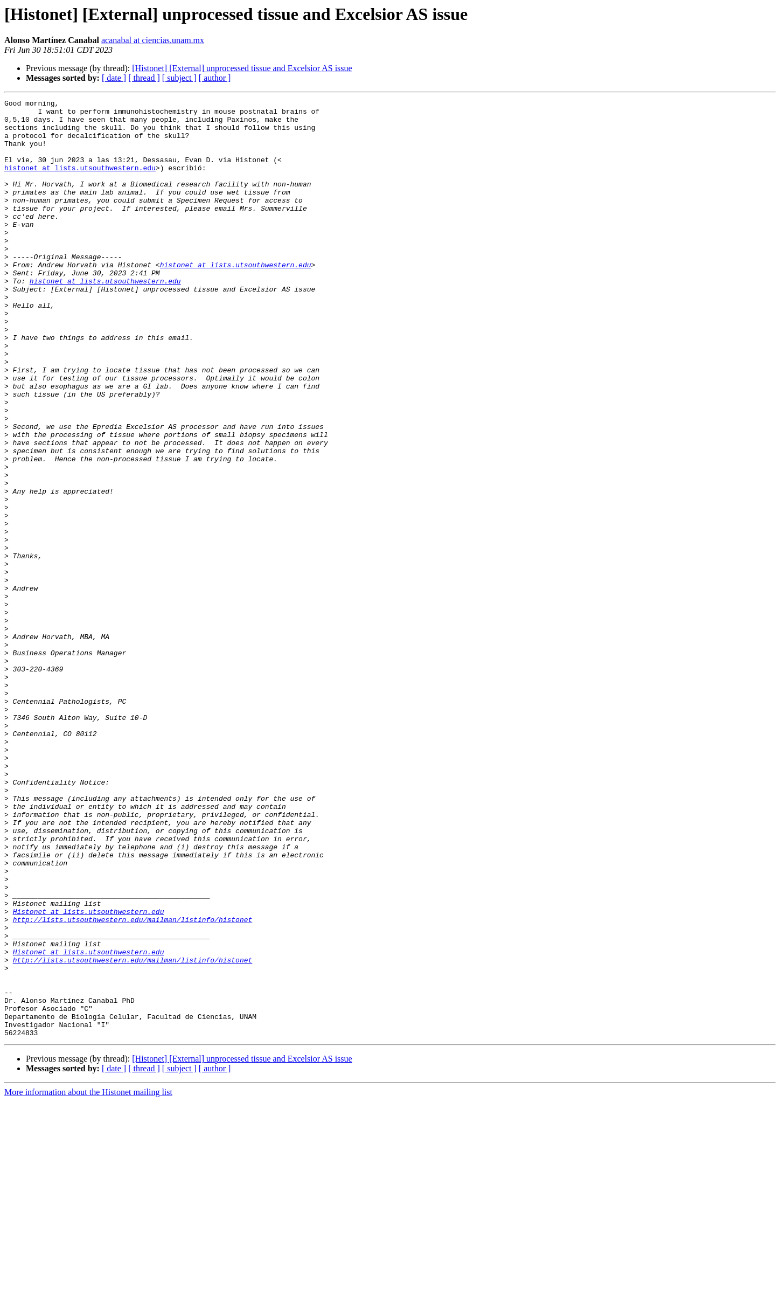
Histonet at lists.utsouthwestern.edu (88, 1074)
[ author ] (215, 77)
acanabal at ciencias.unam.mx (152, 40)
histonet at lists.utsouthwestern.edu (80, 182)
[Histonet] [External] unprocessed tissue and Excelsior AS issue (242, 68)
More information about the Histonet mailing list (88, 1279)
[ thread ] (144, 77)
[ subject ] (179, 77)
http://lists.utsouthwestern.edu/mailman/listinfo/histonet (133, 1084)
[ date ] (114, 77)
